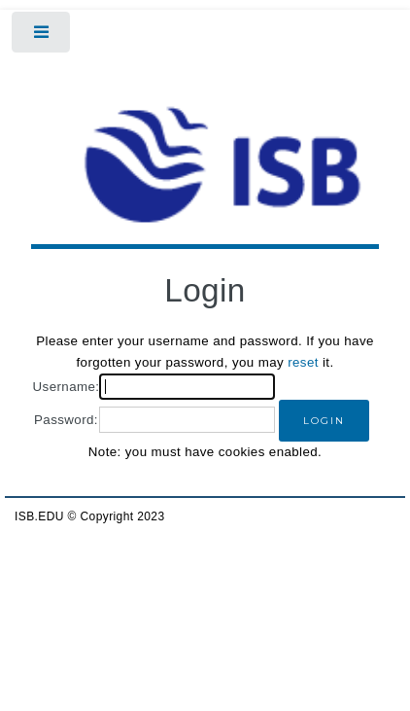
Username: (66, 386)
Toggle (42, 36)
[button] (324, 421)
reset (303, 362)
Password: (66, 419)
